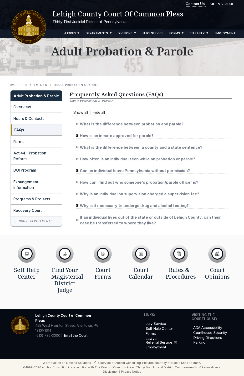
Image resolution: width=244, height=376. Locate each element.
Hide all (98, 112)
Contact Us (195, 3)
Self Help (199, 33)
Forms (176, 33)
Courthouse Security (210, 333)
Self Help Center (159, 329)
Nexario (81, 363)
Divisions (127, 33)
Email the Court (75, 335)
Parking (199, 342)
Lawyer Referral (161, 340)
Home (12, 85)
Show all (80, 112)
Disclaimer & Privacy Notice (122, 371)
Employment (225, 33)
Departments (99, 33)
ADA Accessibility (207, 328)
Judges (72, 33)
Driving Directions (207, 338)
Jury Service (152, 33)
